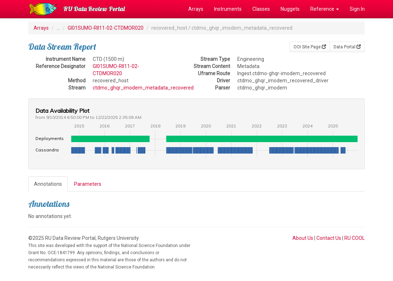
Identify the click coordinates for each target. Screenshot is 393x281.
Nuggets (290, 9)
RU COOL (354, 238)
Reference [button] (324, 9)
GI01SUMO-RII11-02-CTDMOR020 (106, 28)
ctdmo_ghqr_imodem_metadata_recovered (143, 88)
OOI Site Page (309, 46)
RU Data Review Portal (94, 9)
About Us (302, 238)
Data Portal (347, 46)
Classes (261, 9)
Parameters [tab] (87, 184)
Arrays (195, 9)
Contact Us (328, 238)
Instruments (228, 9)
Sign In (357, 9)
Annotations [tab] (48, 184)
